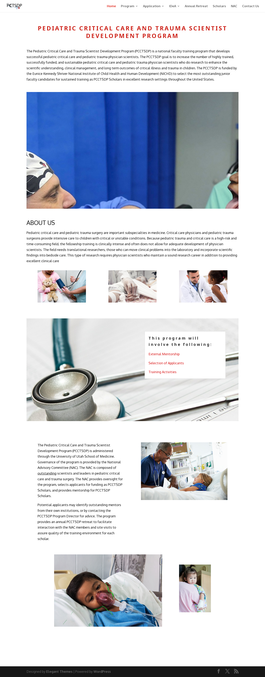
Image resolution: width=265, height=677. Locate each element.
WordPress (102, 671)
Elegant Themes (59, 671)
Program (127, 6)
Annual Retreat (196, 6)
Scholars (219, 6)
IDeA (172, 6)
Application (151, 6)
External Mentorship (164, 354)
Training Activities (162, 372)
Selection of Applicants (166, 363)
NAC (234, 6)
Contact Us (250, 6)
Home (111, 6)
